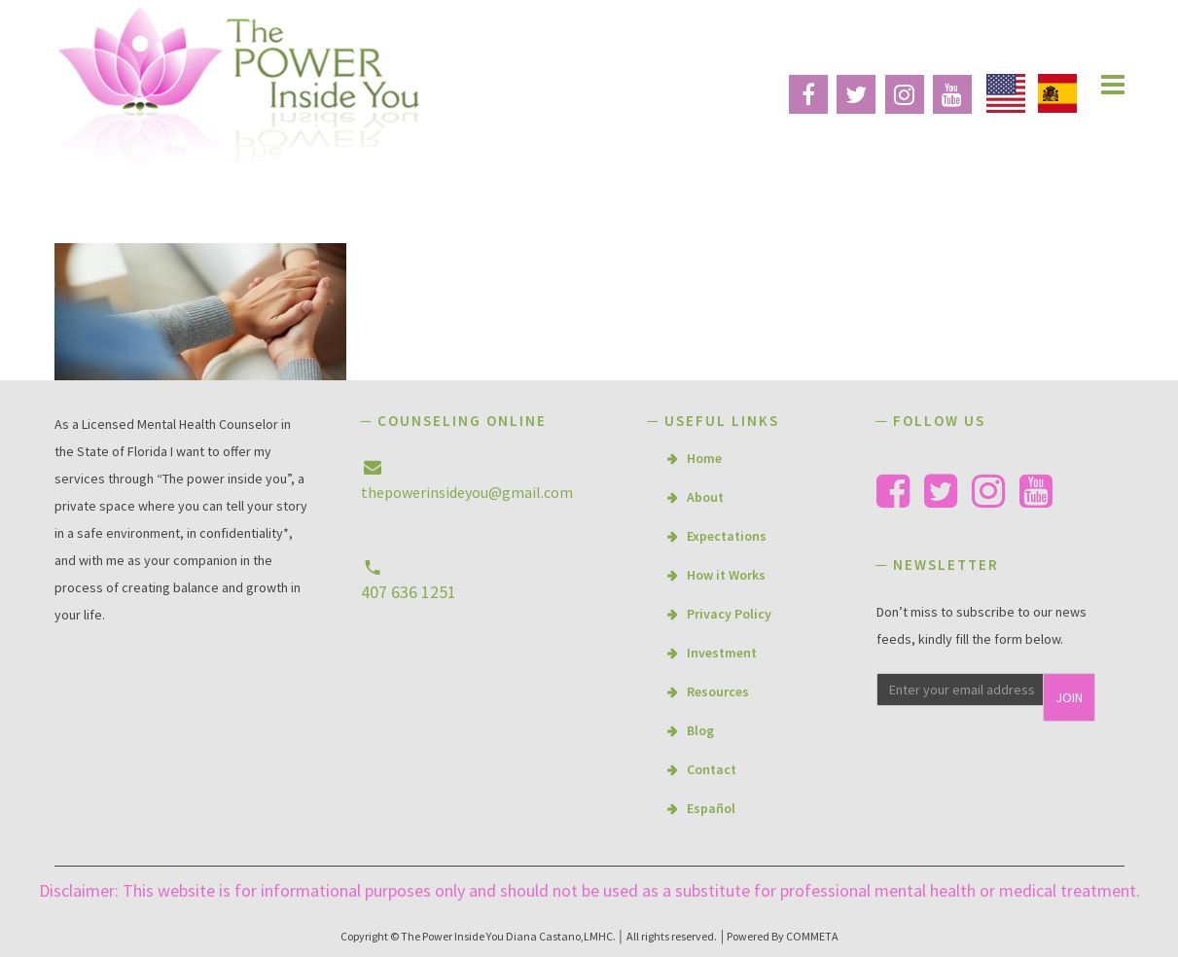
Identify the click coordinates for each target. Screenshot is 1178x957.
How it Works (726, 575)
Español (711, 808)
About (705, 497)
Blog (700, 730)
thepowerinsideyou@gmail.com (467, 492)
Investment (722, 652)
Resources (718, 691)
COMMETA (812, 936)
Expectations (727, 536)
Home (704, 458)
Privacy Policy (729, 613)
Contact (711, 769)
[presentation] (999, 766)
